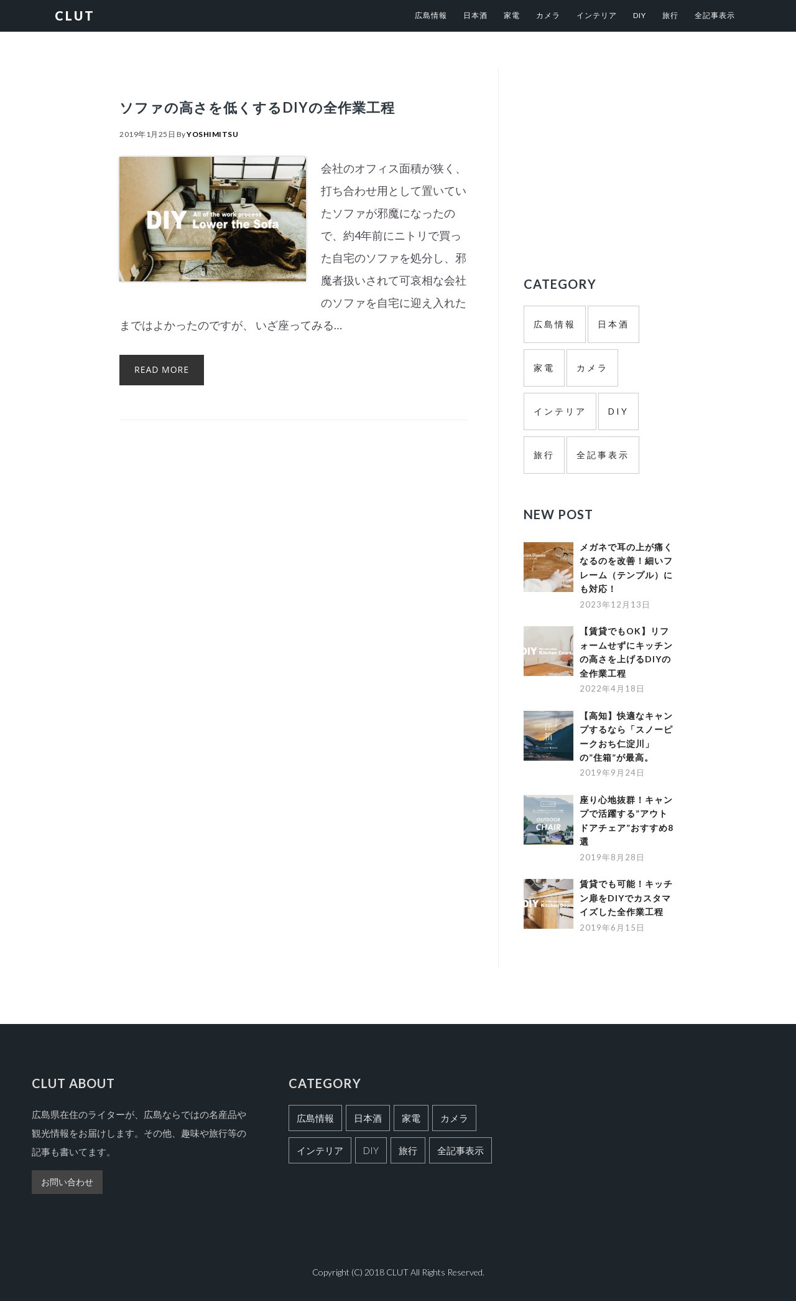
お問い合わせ (67, 1182)
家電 (544, 367)
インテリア (560, 411)
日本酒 (613, 324)
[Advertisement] (628, 155)
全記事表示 (602, 454)
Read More (161, 404)
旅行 (544, 454)
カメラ (592, 367)
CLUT (75, 15)
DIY (618, 411)
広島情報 (555, 324)
